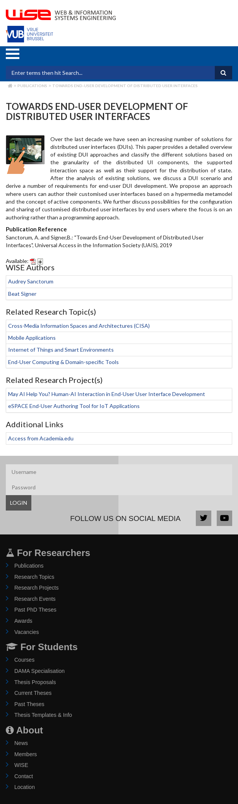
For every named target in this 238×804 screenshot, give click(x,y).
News (21, 743)
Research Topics (34, 577)
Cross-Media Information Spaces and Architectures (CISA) (79, 325)
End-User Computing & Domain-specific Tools (63, 362)
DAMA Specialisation (39, 671)
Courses (24, 660)
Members (25, 754)
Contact (23, 776)
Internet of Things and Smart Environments (61, 349)
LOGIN (18, 502)
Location (24, 787)
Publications (32, 85)
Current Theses (32, 693)
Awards (23, 621)
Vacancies (26, 632)
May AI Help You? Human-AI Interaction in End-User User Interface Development (106, 394)
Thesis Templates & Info (43, 715)
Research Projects (36, 588)
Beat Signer (22, 293)
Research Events (35, 599)
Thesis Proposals (35, 682)
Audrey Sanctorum (30, 281)
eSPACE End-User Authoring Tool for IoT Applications (74, 406)
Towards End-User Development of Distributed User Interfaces (125, 85)
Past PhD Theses (35, 610)
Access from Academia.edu (41, 438)
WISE (21, 765)
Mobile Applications (32, 337)
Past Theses (29, 704)
